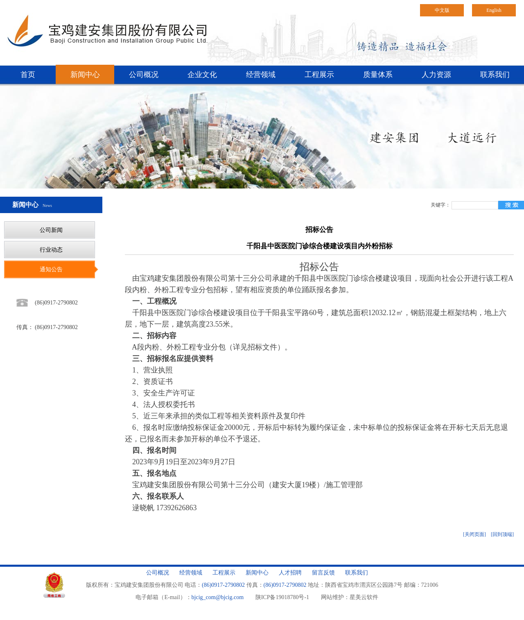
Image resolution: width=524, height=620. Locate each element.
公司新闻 (51, 230)
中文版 (442, 10)
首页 (27, 74)
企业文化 (202, 74)
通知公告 (51, 269)
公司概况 (143, 74)
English (493, 10)
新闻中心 (85, 74)
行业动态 (51, 250)
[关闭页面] (474, 534)
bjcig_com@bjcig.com (218, 597)
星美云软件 (364, 597)
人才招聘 (290, 573)
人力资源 (436, 74)
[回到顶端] (502, 534)
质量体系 (378, 74)
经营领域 (261, 74)
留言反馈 (323, 573)
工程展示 (319, 74)
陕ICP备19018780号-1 (282, 597)
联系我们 (495, 74)
